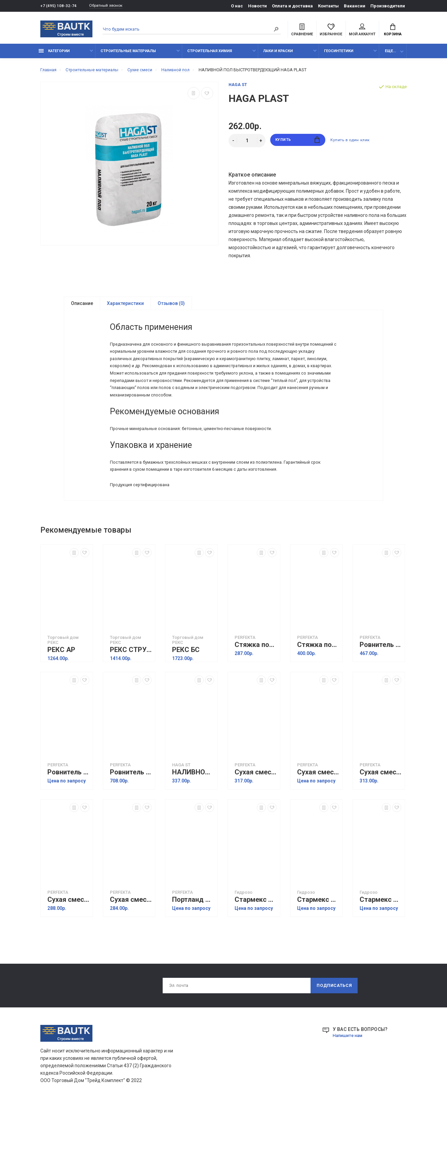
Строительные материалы (128, 54)
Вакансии (354, 5)
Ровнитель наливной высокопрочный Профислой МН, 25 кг (131, 817)
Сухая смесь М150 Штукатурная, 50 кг (68, 944)
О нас (237, 5)
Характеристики (125, 307)
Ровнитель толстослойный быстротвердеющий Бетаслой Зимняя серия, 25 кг (68, 817)
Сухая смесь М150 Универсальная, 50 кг (131, 944)
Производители (387, 5)
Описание (82, 307)
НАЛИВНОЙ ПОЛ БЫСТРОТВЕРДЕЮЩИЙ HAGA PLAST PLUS (193, 817)
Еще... (390, 54)
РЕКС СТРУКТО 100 (131, 694)
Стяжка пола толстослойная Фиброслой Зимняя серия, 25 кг (318, 689)
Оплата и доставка (292, 5)
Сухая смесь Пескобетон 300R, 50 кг (256, 817)
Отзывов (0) (171, 307)
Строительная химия (209, 54)
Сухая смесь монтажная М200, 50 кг (381, 817)
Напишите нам (349, 1081)
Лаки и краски (278, 54)
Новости (257, 5)
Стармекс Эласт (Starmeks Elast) (256, 944)
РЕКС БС (186, 694)
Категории (54, 54)
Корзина (393, 30)
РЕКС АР (61, 694)
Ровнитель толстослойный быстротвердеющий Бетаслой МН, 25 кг (381, 689)
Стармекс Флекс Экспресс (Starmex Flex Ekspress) (318, 944)
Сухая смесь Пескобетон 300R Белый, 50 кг (318, 817)
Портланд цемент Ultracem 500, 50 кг (193, 944)
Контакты (328, 5)
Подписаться (333, 1031)
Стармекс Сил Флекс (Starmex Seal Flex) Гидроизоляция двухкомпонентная (381, 944)
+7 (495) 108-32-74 (58, 5)
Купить (298, 144)
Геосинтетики (338, 54)
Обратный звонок (109, 5)
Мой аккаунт (362, 30)
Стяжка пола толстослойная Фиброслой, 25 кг (256, 689)
